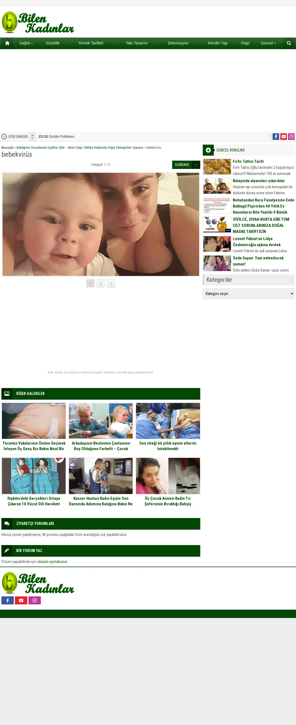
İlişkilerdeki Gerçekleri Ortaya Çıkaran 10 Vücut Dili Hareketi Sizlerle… (33, 504)
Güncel (268, 43)
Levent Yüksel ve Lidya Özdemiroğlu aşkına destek (257, 241)
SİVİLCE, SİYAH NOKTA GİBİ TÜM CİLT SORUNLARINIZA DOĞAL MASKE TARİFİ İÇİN (261, 225)
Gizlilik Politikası (56, 136)
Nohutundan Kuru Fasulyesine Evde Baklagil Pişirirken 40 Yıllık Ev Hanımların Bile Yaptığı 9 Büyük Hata (263, 209)
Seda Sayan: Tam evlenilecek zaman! (258, 261)
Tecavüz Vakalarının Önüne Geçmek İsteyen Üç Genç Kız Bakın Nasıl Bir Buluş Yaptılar (33, 449)
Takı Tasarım (137, 43)
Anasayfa (7, 148)
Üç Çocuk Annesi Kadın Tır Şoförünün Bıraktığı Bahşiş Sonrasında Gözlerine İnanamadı (168, 504)
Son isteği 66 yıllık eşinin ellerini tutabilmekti (167, 446)
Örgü (245, 43)
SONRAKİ (182, 165)
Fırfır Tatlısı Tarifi (248, 161)
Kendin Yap (217, 43)
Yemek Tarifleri (90, 43)
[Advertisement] (148, 90)
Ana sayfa (5, 43)
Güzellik (53, 43)
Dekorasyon (178, 43)
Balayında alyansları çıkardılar (259, 180)
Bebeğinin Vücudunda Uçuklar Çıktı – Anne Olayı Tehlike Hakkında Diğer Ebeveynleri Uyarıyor (80, 148)
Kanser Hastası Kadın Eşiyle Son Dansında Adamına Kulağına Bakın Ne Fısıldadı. (101, 504)
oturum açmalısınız (52, 561)
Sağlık (26, 43)
